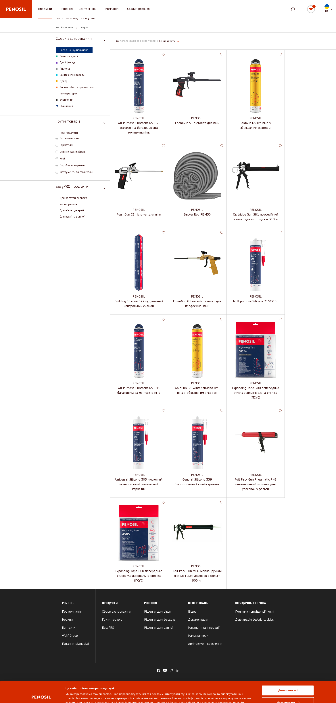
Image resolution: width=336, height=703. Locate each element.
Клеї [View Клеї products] (62, 158)
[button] (328, 9)
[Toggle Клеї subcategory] (56, 158)
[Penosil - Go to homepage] (16, 9)
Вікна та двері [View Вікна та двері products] (67, 56)
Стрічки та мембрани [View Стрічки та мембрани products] (73, 151)
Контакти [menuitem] (68, 628)
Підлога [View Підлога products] (63, 68)
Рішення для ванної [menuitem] (158, 628)
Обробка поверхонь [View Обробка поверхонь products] (72, 165)
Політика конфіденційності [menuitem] (254, 612)
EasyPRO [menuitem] (108, 628)
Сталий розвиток (139, 9)
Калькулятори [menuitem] (198, 636)
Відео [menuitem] (192, 612)
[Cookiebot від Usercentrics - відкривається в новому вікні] (41, 696)
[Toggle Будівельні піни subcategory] (56, 138)
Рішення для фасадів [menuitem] (159, 620)
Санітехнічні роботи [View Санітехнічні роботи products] (70, 75)
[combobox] (290, 9)
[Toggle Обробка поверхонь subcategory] (56, 165)
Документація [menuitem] (198, 620)
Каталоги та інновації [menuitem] (203, 628)
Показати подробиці (79, 695)
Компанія (111, 9)
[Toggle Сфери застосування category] (80, 38)
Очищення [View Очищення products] (64, 106)
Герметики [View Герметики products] (66, 145)
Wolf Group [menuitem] (70, 636)
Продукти (45, 9)
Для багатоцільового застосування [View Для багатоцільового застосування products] (73, 201)
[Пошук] (293, 9)
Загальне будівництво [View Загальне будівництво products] (72, 50)
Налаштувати (288, 680)
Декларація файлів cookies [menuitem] (254, 620)
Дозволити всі (288, 668)
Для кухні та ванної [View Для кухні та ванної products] (72, 216)
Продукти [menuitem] (110, 603)
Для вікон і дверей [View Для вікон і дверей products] (72, 210)
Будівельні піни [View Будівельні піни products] (69, 138)
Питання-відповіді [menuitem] (75, 644)
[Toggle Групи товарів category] (80, 121)
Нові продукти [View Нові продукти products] (69, 133)
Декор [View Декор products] (62, 81)
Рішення (67, 9)
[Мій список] (311, 9)
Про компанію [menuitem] (72, 612)
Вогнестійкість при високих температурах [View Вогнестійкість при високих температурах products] (75, 90)
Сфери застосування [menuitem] (116, 612)
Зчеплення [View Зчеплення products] (64, 99)
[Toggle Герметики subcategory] (56, 145)
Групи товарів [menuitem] (112, 620)
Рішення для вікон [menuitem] (157, 612)
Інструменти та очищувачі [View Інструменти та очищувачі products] (76, 172)
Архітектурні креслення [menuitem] (205, 644)
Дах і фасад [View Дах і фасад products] (65, 62)
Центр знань (87, 9)
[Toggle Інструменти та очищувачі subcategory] (56, 172)
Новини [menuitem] (67, 620)
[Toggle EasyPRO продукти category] (80, 186)
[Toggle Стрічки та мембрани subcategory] (56, 151)
